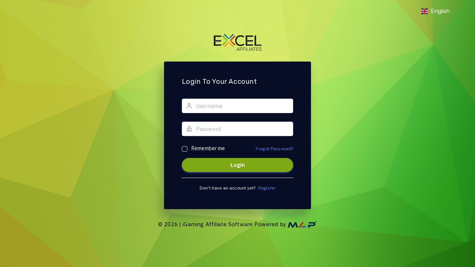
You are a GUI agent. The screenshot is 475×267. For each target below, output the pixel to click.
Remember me (208, 148)
